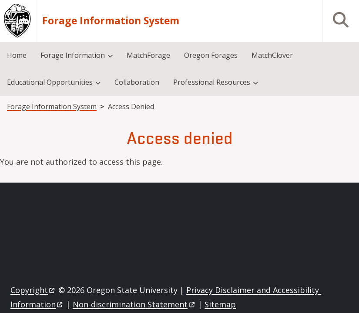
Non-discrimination (134, 304)
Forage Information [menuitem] (72, 55)
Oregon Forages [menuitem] (211, 55)
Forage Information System (110, 21)
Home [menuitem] (17, 55)
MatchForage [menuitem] (148, 55)
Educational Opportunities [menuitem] (50, 82)
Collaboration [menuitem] (136, 82)
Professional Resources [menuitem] (211, 82)
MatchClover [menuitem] (272, 55)
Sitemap (220, 304)
